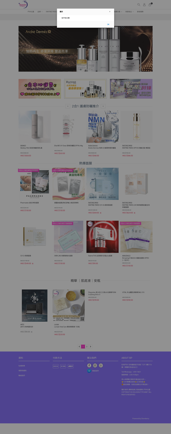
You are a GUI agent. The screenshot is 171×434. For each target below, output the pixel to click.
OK (108, 24)
